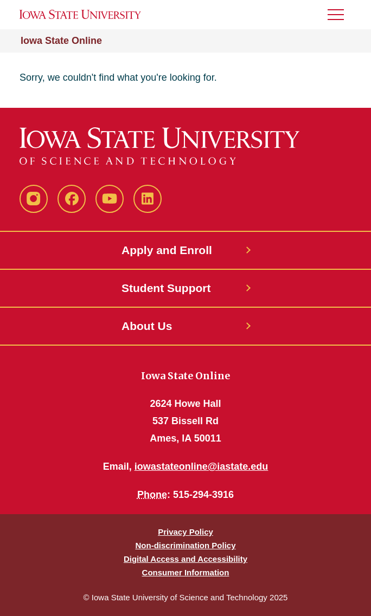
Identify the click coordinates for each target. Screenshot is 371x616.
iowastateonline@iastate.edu (201, 466)
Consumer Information (185, 572)
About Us (146, 326)
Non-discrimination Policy (185, 545)
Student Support (165, 288)
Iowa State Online (61, 40)
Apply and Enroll (166, 250)
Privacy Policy (185, 531)
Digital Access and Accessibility (185, 558)
